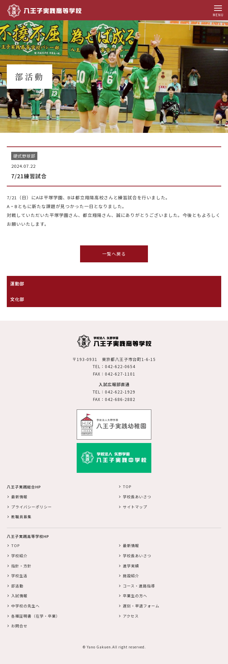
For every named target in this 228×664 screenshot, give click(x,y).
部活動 (17, 585)
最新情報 (19, 496)
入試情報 (19, 595)
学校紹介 (19, 555)
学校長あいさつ (137, 496)
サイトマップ (135, 506)
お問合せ (19, 625)
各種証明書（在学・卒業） (35, 616)
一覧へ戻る (114, 253)
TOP (127, 486)
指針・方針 (21, 565)
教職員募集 (21, 516)
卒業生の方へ (135, 595)
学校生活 (19, 575)
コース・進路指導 (139, 585)
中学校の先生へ (25, 605)
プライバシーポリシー (31, 506)
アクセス (131, 616)
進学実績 (131, 565)
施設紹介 (131, 575)
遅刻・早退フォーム (141, 605)
